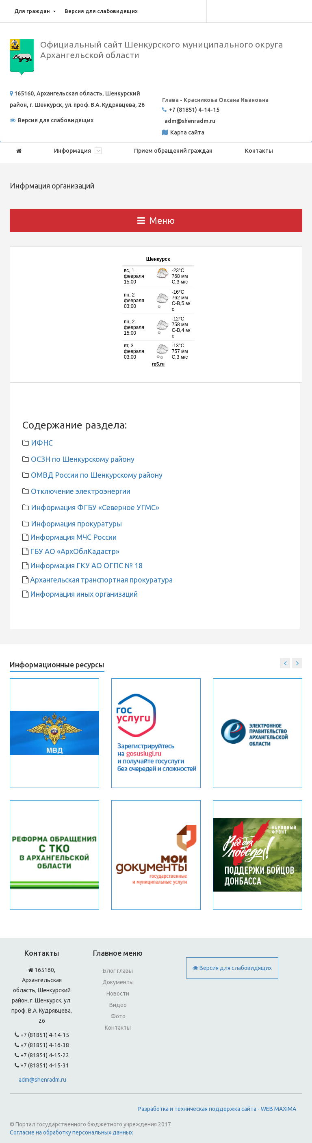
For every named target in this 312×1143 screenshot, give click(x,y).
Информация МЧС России (72, 537)
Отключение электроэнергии (80, 491)
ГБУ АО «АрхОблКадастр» (73, 551)
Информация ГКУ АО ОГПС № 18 (85, 565)
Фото (118, 1016)
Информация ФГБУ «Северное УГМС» (95, 507)
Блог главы (118, 971)
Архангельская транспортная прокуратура (100, 580)
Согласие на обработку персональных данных (71, 1132)
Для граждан (32, 11)
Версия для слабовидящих (101, 11)
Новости (117, 993)
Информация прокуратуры (76, 524)
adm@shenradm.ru (42, 1079)
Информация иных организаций (83, 594)
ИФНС (42, 443)
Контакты (259, 150)
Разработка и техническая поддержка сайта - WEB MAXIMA (217, 1109)
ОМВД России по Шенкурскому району (96, 475)
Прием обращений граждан (173, 150)
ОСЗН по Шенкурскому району (82, 459)
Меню (156, 220)
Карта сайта (186, 132)
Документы (118, 982)
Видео (118, 1005)
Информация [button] (78, 150)
